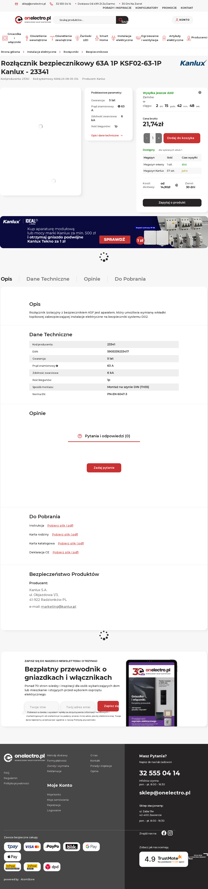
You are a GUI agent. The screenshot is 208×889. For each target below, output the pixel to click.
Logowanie (54, 807)
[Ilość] (153, 136)
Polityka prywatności (16, 780)
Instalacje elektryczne (121, 37)
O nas (93, 752)
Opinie (94, 768)
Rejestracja (54, 802)
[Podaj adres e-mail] (77, 703)
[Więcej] (159, 136)
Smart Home (100, 37)
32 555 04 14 (63, 3)
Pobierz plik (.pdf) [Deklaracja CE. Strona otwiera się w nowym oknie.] (66, 549)
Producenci (195, 37)
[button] (200, 90)
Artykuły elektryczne (171, 37)
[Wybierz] (23, 710)
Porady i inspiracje (117, 7)
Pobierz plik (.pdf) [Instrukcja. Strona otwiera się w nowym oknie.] (60, 523)
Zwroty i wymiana (58, 763)
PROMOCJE (169, 7)
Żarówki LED (81, 37)
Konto (184, 19)
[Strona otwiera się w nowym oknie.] (163, 830)
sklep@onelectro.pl (34, 3)
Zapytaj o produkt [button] (172, 201)
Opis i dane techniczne (105, 133)
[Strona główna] (12, 50)
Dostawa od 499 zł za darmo (96, 3)
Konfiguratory (146, 7)
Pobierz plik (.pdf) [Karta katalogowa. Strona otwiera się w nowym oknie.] (71, 540)
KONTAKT (187, 7)
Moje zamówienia (58, 796)
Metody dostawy (57, 752)
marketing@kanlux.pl (58, 604)
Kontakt (95, 757)
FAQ (6, 770)
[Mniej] (147, 136)
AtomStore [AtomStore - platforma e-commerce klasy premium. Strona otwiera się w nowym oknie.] (28, 876)
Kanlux (101, 76)
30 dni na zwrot (131, 3)
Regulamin (10, 775)
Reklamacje (54, 768)
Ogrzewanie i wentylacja (146, 37)
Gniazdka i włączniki (11, 37)
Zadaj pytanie (104, 465)
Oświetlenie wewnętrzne (34, 37)
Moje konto (54, 791)
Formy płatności (56, 757)
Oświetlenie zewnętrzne (59, 37)
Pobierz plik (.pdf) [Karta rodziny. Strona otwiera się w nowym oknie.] (65, 531)
